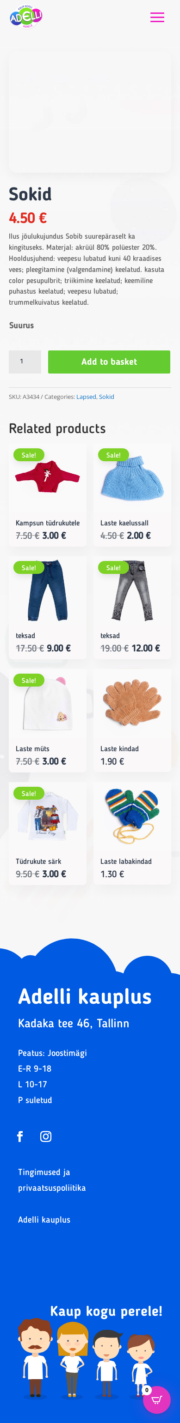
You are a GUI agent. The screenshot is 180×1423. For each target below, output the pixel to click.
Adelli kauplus (44, 1220)
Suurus (21, 326)
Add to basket (109, 362)
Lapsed (86, 396)
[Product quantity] (25, 362)
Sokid (106, 396)
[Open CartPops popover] (157, 1400)
